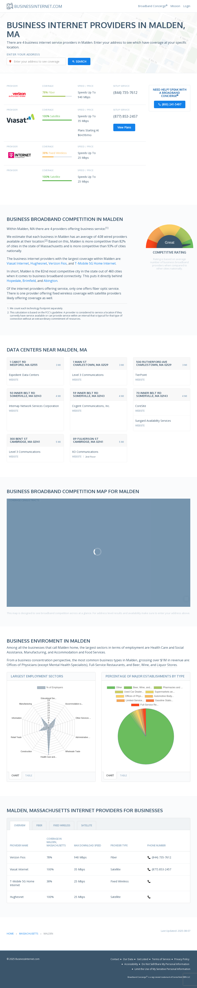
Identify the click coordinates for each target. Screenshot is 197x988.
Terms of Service (161, 959)
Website (13, 379)
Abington (50, 281)
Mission (175, 6)
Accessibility (131, 964)
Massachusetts (28, 933)
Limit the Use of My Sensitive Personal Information (162, 969)
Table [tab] (28, 775)
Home (10, 933)
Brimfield (29, 281)
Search (81, 61)
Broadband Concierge (152, 6)
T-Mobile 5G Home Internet (95, 263)
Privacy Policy (181, 959)
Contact (115, 959)
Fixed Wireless (61, 825)
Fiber (39, 825)
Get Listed (142, 959)
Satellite (86, 825)
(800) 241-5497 (171, 104)
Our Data (128, 959)
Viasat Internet (18, 263)
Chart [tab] (15, 775)
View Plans (124, 127)
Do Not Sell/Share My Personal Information (165, 964)
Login (186, 6)
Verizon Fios (58, 263)
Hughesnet (38, 263)
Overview (19, 825)
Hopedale (14, 281)
